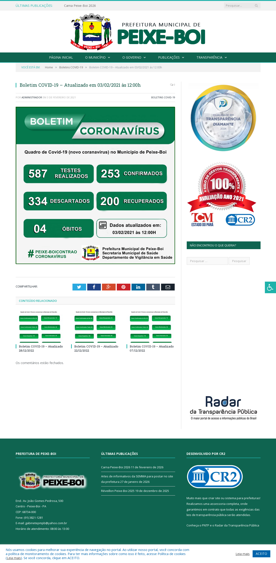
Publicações (169, 57)
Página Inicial (61, 57)
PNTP (205, 525)
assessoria (218, 504)
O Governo (131, 57)
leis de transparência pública (206, 515)
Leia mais (14, 558)
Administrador (32, 97)
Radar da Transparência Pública (237, 525)
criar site (214, 498)
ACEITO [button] (261, 553)
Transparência (209, 57)
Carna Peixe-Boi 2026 (80, 6)
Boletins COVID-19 (163, 97)
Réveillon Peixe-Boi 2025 (117, 491)
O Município (95, 57)
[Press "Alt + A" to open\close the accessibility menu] (270, 287)
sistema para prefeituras (242, 498)
